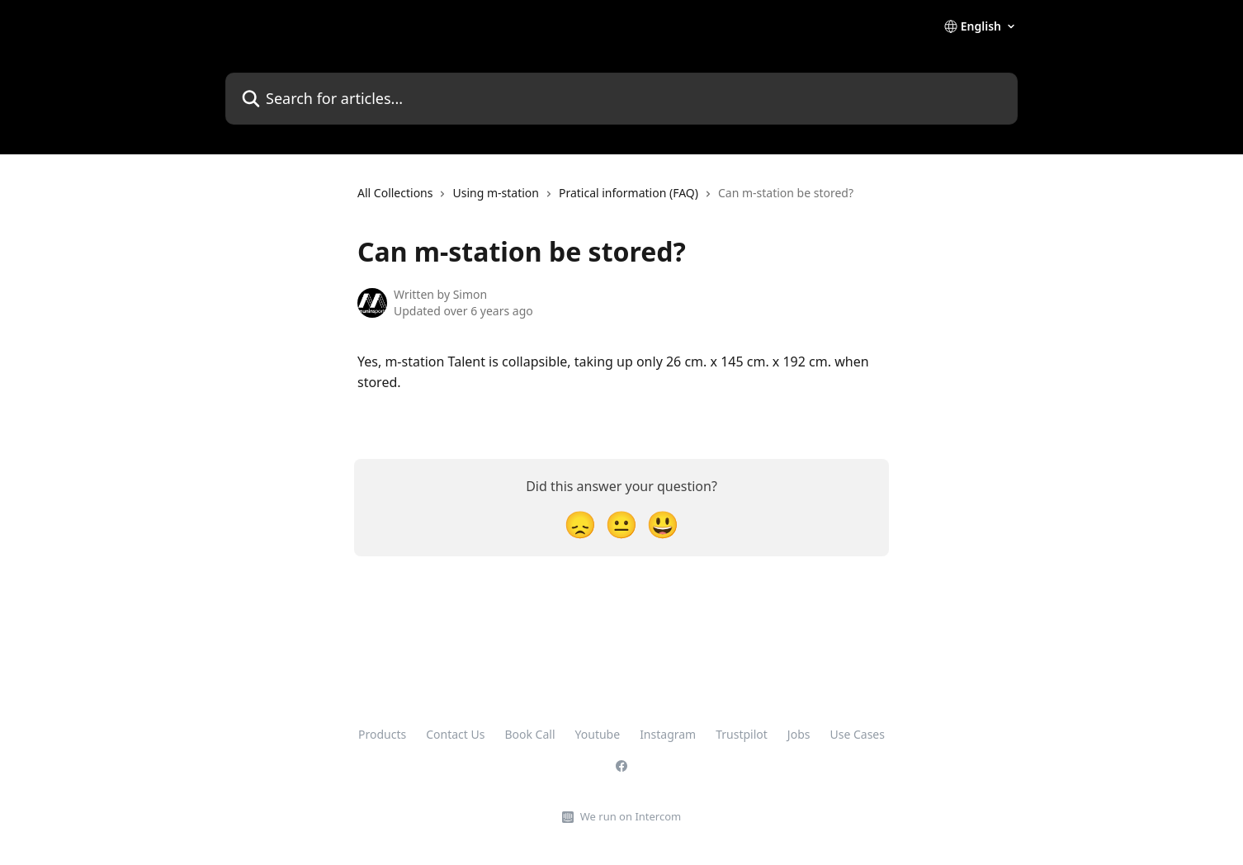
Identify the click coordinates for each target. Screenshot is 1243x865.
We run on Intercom (630, 816)
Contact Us (455, 734)
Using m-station (495, 193)
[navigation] (605, 199)
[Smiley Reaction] (662, 523)
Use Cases (857, 734)
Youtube (598, 734)
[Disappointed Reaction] (580, 523)
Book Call (529, 734)
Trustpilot (742, 734)
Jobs (799, 734)
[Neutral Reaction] (621, 523)
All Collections (394, 193)
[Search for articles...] (621, 99)
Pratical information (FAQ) (628, 193)
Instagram (668, 734)
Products (382, 734)
